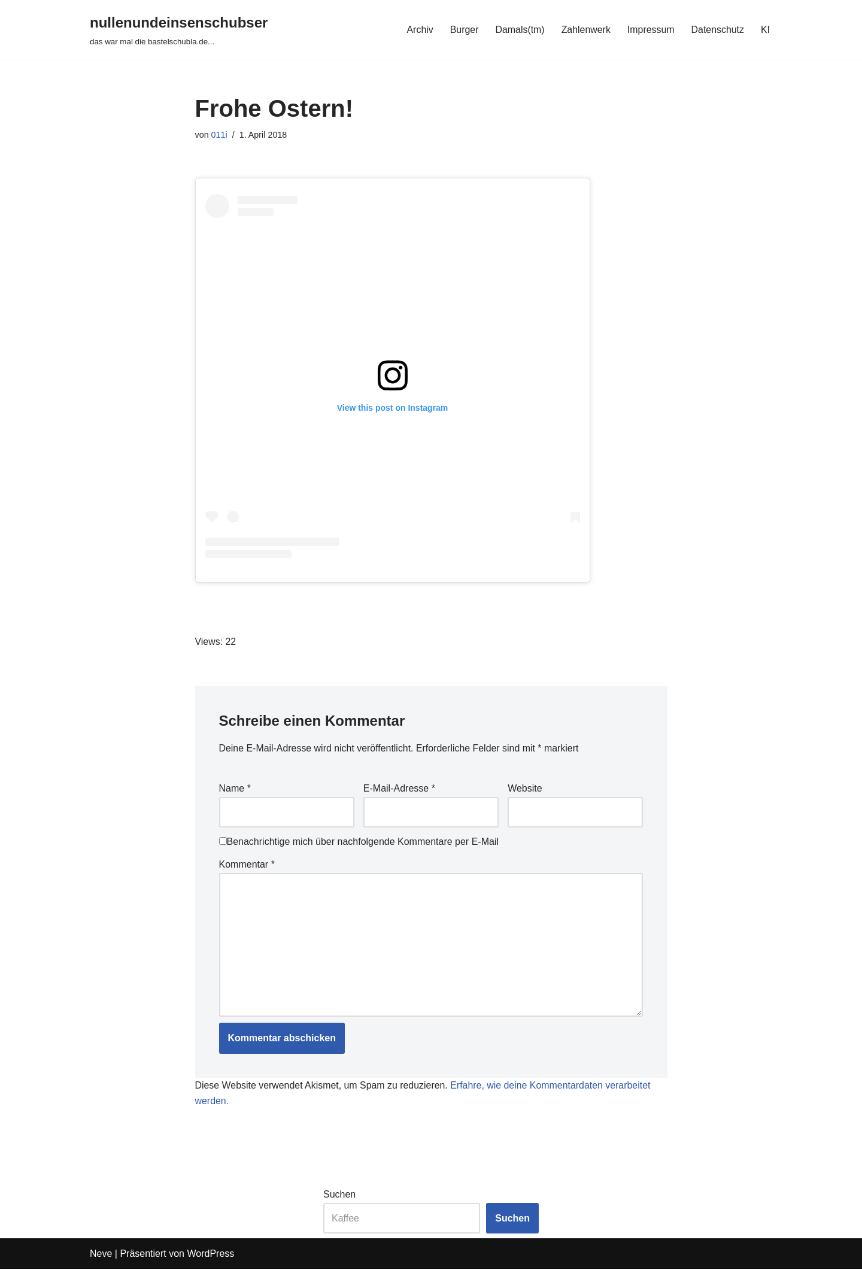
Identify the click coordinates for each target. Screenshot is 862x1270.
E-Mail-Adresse (399, 789)
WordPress (210, 1255)
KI (765, 30)
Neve (101, 1255)
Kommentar (247, 864)
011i (219, 135)
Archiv (418, 30)
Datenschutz (717, 30)
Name (235, 789)
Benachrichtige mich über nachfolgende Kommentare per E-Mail (359, 842)
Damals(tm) (519, 30)
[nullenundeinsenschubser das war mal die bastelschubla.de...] (179, 30)
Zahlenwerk (585, 30)
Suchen (339, 1195)
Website (525, 789)
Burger (462, 30)
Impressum (650, 30)
